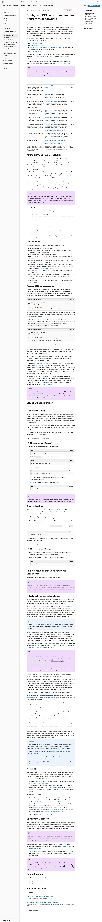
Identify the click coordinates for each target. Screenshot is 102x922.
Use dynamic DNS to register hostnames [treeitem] (10, 47)
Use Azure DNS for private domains (62, 63)
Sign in (98, 1)
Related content (88, 23)
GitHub (51, 647)
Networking (37, 10)
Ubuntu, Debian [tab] (46, 438)
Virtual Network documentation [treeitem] (9, 15)
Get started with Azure (94, 5)
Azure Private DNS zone (35, 319)
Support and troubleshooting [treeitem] (9, 65)
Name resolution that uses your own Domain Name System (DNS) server (47, 47)
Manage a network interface (34, 848)
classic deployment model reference (48, 200)
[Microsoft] (3, 2)
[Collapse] (17, 9)
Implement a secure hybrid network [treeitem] (10, 32)
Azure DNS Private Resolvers (57, 789)
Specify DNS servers (89, 21)
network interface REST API (34, 697)
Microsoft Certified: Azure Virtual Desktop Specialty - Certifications (42, 902)
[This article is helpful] (96, 28)
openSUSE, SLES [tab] (36, 438)
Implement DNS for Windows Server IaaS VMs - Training (40, 896)
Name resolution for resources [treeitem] (8, 36)
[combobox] (10, 12)
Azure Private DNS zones (35, 43)
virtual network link (65, 319)
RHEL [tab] (29, 438)
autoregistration (30, 321)
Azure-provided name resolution (37, 45)
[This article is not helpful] (98, 28)
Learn (28, 10)
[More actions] (74, 11)
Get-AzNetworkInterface (49, 697)
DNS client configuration (49, 268)
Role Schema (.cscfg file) (57, 661)
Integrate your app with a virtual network (39, 783)
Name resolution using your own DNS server (55, 106)
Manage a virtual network (66, 846)
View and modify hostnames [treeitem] (10, 51)
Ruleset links (50, 814)
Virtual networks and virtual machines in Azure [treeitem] (10, 54)
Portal (85, 5)
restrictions (45, 380)
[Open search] (95, 2)
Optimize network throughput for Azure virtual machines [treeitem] (10, 43)
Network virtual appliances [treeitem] (10, 39)
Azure (32, 10)
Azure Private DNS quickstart (46, 384)
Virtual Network (45, 10)
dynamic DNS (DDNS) (57, 711)
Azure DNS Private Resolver (36, 51)
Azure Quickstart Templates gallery (37, 647)
